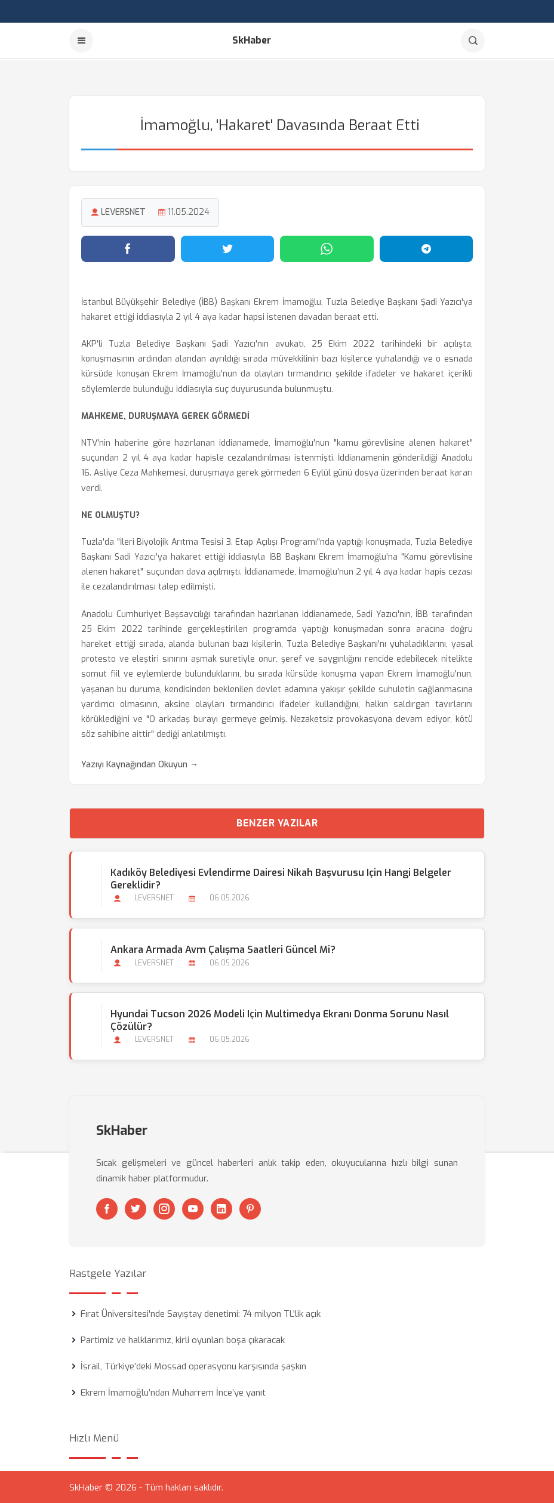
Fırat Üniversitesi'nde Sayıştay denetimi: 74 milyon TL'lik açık (201, 1313)
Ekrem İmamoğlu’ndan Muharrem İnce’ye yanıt (173, 1391)
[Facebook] (107, 1207)
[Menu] (81, 41)
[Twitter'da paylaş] (228, 247)
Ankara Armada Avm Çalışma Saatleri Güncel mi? (223, 948)
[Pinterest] (250, 1207)
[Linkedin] (221, 1207)
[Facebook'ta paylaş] (128, 247)
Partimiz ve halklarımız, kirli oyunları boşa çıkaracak (183, 1339)
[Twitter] (135, 1207)
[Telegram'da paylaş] (426, 247)
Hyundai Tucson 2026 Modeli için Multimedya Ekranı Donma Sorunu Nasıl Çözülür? (279, 1019)
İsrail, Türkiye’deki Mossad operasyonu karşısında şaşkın (193, 1365)
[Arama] (473, 41)
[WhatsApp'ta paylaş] (327, 247)
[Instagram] (164, 1207)
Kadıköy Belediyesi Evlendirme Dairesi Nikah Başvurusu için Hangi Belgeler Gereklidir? (280, 877)
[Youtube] (193, 1207)
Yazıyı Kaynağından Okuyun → (139, 763)
